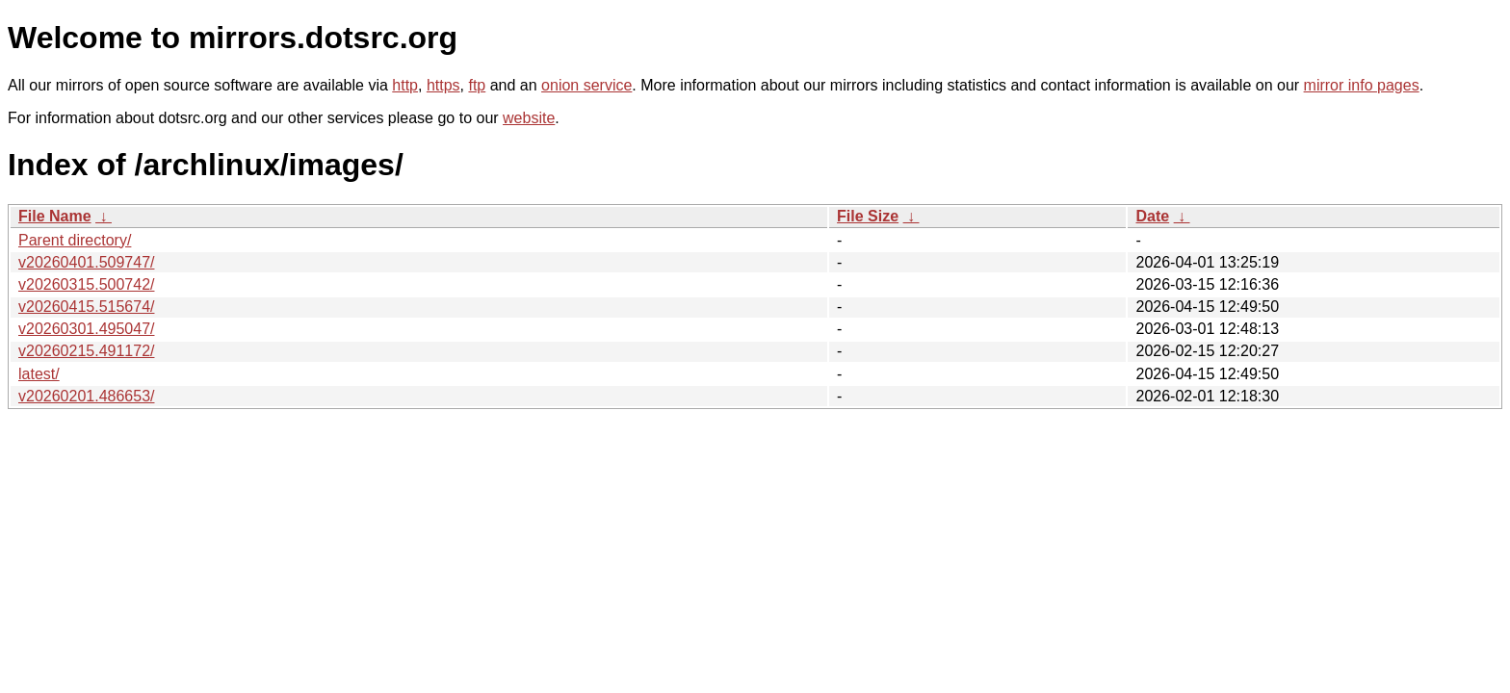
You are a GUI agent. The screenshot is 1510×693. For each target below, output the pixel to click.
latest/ (39, 374)
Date (1152, 216)
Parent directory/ (74, 240)
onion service (586, 85)
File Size (867, 216)
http (405, 85)
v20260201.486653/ (86, 396)
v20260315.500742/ (86, 284)
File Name (54, 216)
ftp (476, 85)
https (443, 85)
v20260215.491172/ (86, 351)
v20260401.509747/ (86, 262)
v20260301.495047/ (86, 329)
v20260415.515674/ (86, 306)
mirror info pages (1361, 85)
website (529, 118)
